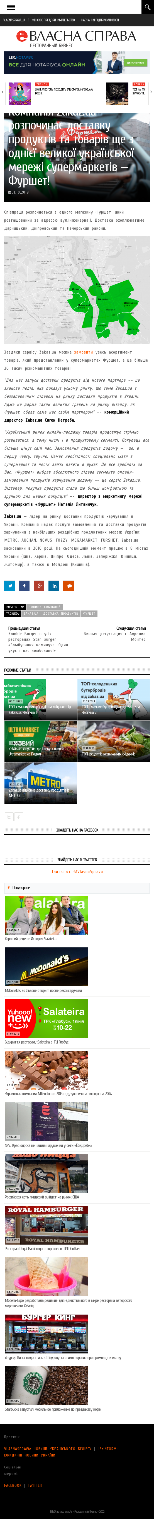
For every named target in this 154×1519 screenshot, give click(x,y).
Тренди (42, 84)
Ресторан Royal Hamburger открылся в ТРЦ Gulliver (42, 1248)
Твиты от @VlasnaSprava (77, 871)
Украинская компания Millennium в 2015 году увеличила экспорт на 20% (58, 1093)
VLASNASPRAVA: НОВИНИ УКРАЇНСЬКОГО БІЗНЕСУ (48, 1449)
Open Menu (11, 7)
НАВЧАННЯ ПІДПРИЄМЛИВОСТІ (100, 20)
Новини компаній (45, 607)
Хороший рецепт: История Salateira (30, 938)
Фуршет (89, 613)
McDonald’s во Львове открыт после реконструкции (43, 990)
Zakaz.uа (31, 613)
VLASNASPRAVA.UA (14, 20)
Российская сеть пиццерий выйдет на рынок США (42, 1197)
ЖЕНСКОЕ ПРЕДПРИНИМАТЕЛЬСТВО (53, 20)
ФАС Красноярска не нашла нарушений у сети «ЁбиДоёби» (48, 1145)
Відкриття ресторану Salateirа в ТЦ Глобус (36, 1042)
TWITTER (35, 1485)
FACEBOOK (13, 1485)
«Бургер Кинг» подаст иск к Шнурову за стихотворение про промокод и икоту (63, 1357)
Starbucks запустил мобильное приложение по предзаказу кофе (53, 1409)
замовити (83, 352)
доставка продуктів (60, 613)
